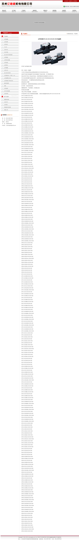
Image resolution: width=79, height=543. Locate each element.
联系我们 (75, 1)
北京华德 (6, 52)
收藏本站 (71, 1)
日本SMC (6, 93)
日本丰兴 (6, 49)
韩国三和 (6, 109)
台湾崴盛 (6, 67)
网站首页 (4, 10)
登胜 (5, 85)
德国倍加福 (6, 99)
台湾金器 (6, 62)
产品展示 (23, 10)
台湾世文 (6, 65)
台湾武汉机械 (7, 59)
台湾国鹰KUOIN (7, 78)
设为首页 (66, 1)
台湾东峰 (6, 41)
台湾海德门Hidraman (8, 80)
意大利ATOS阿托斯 (8, 54)
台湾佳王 (6, 44)
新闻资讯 (35, 10)
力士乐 (5, 47)
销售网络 (54, 10)
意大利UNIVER (7, 72)
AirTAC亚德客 (7, 91)
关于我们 (14, 10)
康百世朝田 (6, 83)
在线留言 (64, 10)
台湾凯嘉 (6, 57)
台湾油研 (6, 88)
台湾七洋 (6, 70)
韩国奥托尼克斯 (7, 107)
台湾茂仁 (6, 104)
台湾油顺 (6, 39)
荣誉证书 (45, 10)
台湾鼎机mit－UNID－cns (9, 75)
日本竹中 (6, 102)
